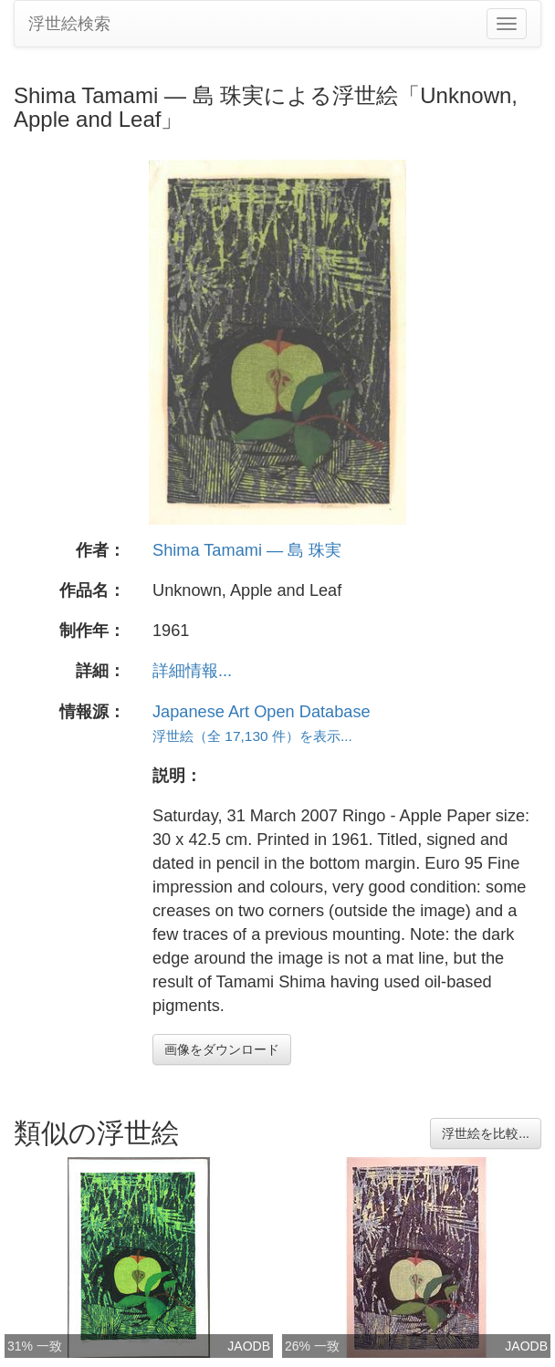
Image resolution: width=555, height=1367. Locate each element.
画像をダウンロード (221, 1049)
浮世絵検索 (69, 24)
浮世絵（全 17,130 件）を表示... (252, 736)
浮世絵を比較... (485, 1133)
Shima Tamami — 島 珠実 (246, 550)
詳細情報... (192, 671)
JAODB (248, 1346)
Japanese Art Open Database (261, 712)
